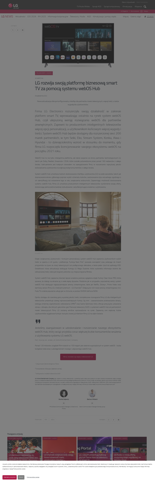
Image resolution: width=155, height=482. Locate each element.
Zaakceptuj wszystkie (9, 477)
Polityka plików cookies (33, 477)
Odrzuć (21, 477)
